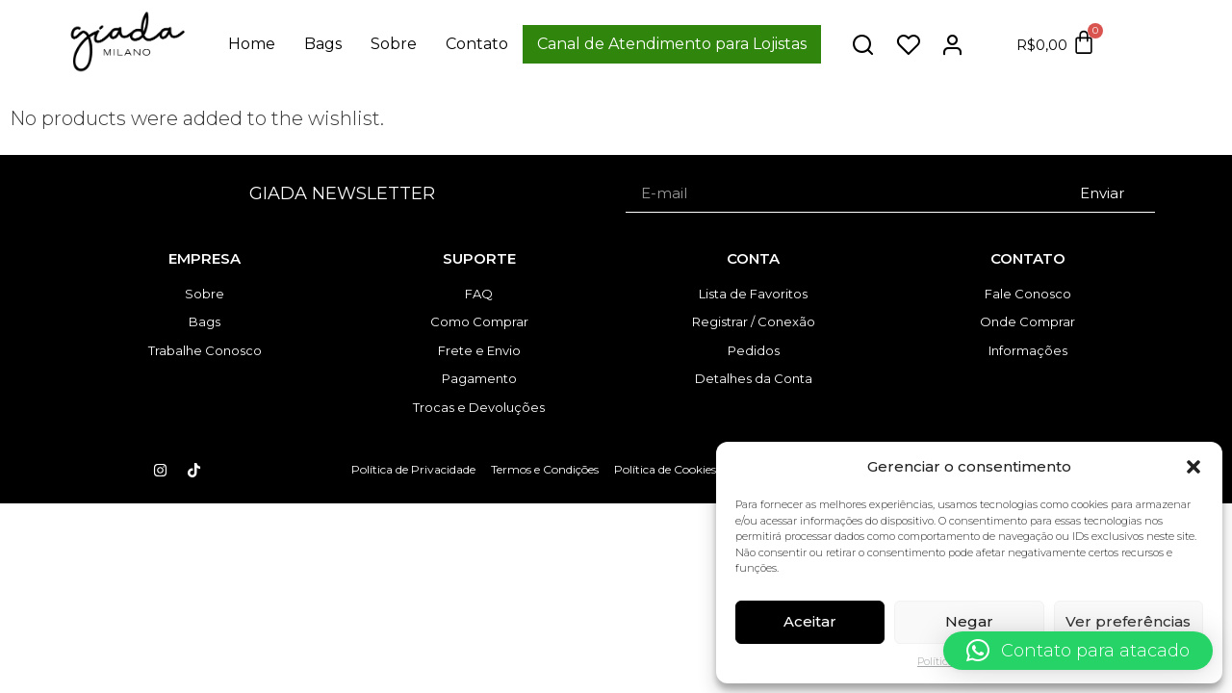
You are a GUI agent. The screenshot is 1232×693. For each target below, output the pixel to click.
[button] (1193, 466)
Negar (969, 621)
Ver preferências (1128, 621)
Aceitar (809, 621)
